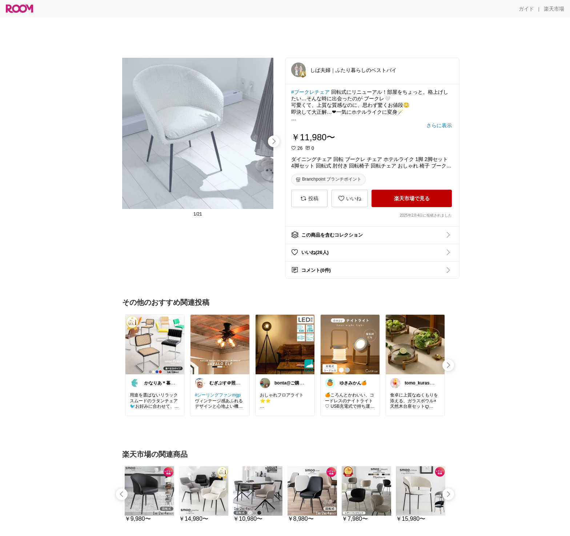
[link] (154, 344)
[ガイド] (526, 8)
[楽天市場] (554, 8)
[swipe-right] (274, 141)
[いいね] (350, 198)
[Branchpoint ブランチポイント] (328, 179)
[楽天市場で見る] (412, 198)
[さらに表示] (439, 125)
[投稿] (309, 198)
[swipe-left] (122, 494)
